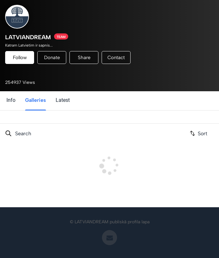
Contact (116, 57)
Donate (52, 57)
